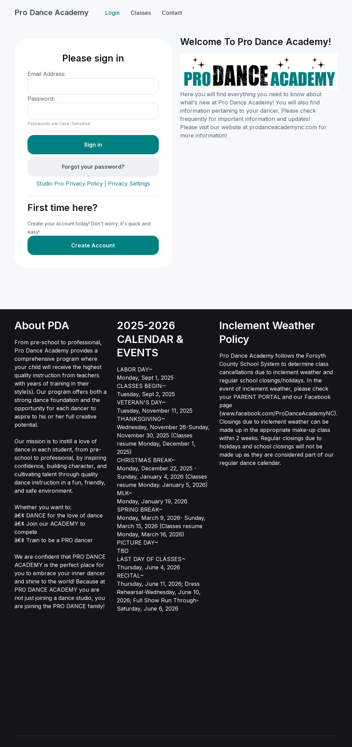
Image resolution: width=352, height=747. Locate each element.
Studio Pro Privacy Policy (69, 183)
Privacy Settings (129, 183)
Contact (172, 12)
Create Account (93, 245)
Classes (141, 12)
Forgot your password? (93, 166)
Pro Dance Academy (51, 12)
